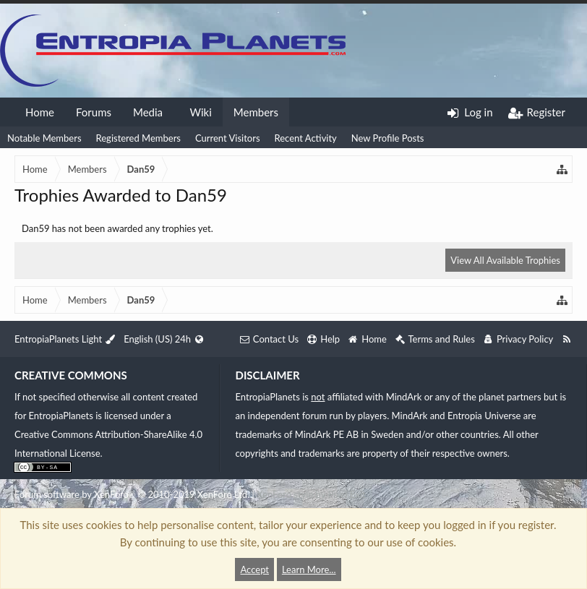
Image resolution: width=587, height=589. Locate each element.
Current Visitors (227, 138)
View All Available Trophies (505, 260)
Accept (254, 569)
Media (148, 112)
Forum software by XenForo (131, 494)
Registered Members (138, 138)
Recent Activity (306, 138)
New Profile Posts (387, 138)
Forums (93, 112)
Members (255, 112)
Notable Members (44, 138)
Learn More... (309, 569)
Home (39, 112)
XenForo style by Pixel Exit (311, 494)
